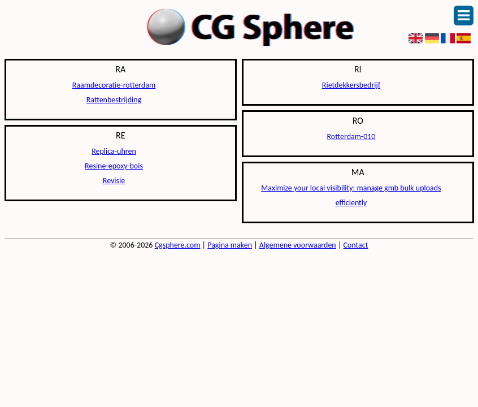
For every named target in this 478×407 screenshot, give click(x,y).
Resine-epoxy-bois (114, 166)
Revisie (114, 180)
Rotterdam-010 (351, 136)
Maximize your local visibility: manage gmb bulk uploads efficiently (351, 195)
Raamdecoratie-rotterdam (114, 85)
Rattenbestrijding (114, 100)
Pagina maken (229, 245)
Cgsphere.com (178, 245)
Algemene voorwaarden (297, 245)
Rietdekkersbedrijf (351, 85)
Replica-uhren (114, 151)
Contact (356, 245)
